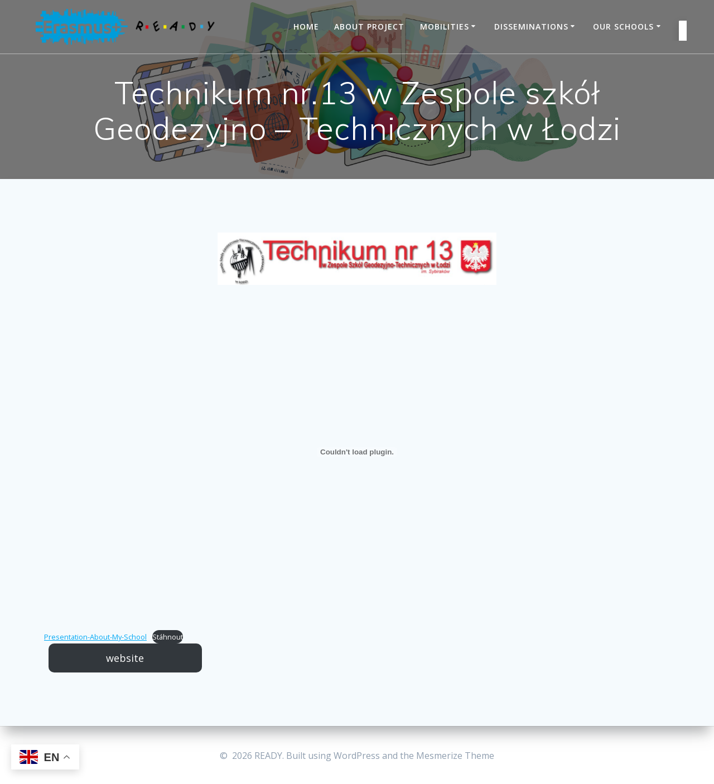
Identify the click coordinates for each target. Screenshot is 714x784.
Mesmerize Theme (455, 755)
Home (306, 26)
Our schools (623, 26)
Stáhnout (167, 637)
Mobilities (444, 26)
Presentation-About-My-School (95, 637)
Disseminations (531, 26)
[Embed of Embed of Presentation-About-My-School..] (357, 452)
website (125, 658)
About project (369, 26)
